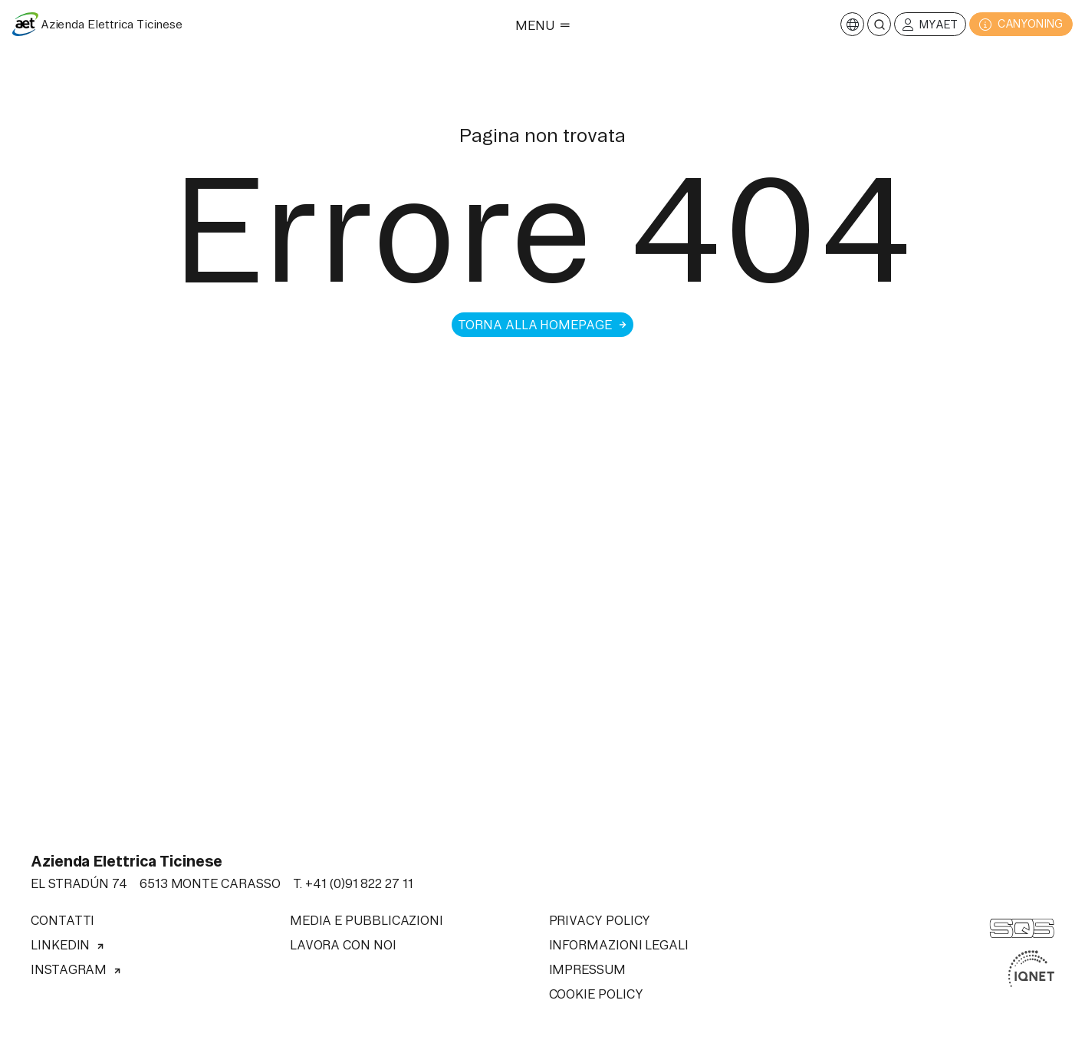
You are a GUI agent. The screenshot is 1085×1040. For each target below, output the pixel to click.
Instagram (76, 969)
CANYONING (1021, 24)
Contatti (62, 920)
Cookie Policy (596, 994)
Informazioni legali (619, 945)
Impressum (587, 969)
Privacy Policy (600, 920)
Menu (542, 25)
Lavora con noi (343, 945)
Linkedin (68, 945)
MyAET (930, 24)
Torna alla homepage (542, 324)
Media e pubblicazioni (366, 920)
